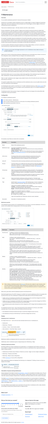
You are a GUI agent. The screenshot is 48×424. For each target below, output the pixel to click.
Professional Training (42, 414)
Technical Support (28, 414)
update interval (32, 62)
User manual (3, 6)
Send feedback (5, 417)
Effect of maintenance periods (19, 152)
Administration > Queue (23, 373)
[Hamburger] (46, 2)
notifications (7, 357)
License (22, 422)
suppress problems (21, 182)
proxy (7, 378)
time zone (23, 284)
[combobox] (29, 2)
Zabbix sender (40, 85)
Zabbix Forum (41, 416)
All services (27, 416)
